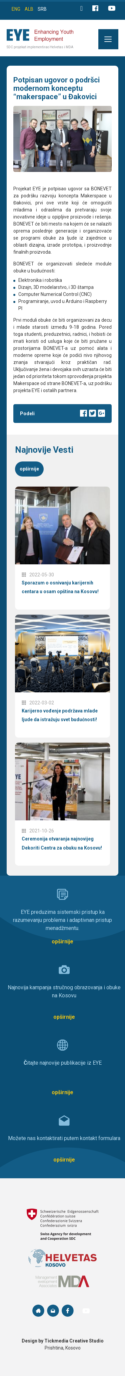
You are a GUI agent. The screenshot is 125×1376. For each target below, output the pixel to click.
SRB (42, 9)
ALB (29, 9)
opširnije (29, 469)
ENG (16, 9)
